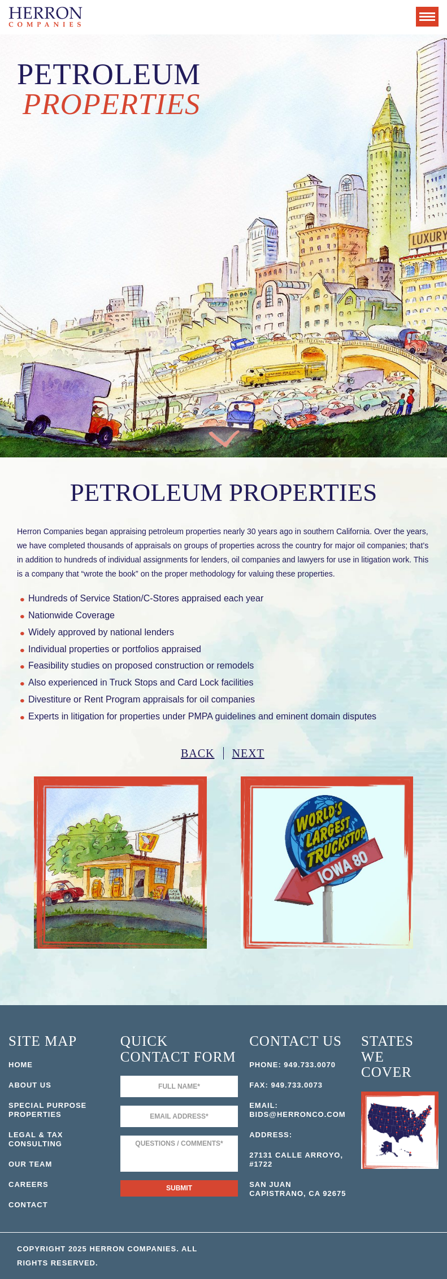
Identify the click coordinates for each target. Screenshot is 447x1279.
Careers (28, 1184)
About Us (29, 1085)
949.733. (300, 1064)
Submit (179, 1188)
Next (248, 753)
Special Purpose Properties (47, 1110)
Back (198, 753)
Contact (28, 1205)
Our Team (30, 1164)
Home (20, 1064)
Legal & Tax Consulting (35, 1139)
